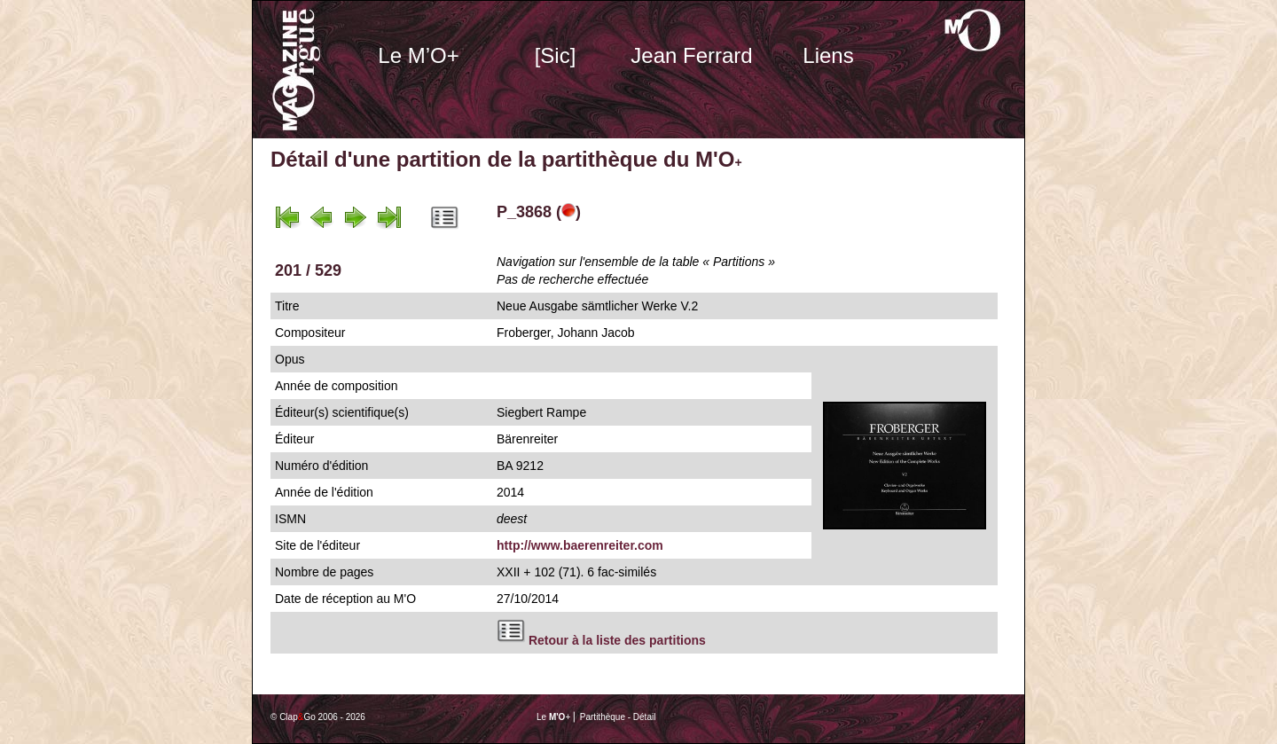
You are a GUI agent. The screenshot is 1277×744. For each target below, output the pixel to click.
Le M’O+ (418, 55)
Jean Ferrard (691, 55)
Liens (828, 55)
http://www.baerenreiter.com (580, 545)
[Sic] (555, 55)
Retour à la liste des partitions (617, 640)
